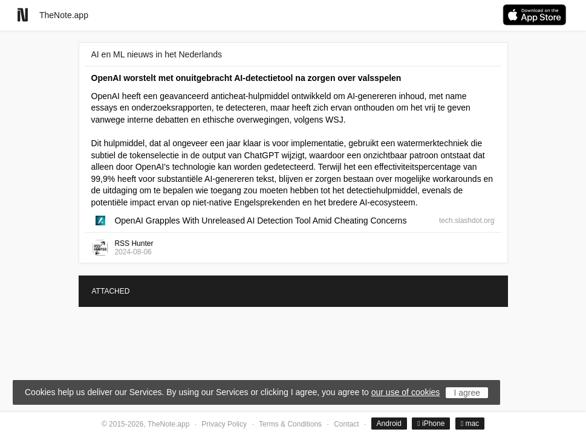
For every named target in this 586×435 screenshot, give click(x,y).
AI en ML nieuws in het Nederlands (157, 54)
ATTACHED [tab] (111, 291)
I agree (467, 393)
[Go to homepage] (22, 14)
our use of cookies (405, 392)
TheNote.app (63, 15)
